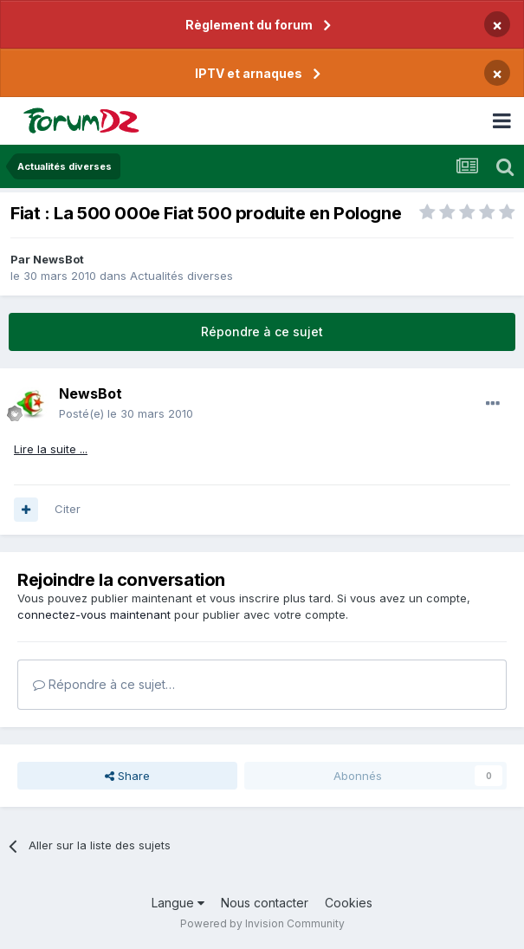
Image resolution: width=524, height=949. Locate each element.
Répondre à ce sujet (262, 331)
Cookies (348, 902)
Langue (178, 902)
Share (127, 776)
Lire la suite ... (50, 449)
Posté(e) (126, 413)
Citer (68, 509)
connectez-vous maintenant (94, 614)
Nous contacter (264, 902)
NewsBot (58, 259)
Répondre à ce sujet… (104, 684)
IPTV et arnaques (248, 73)
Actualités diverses (181, 276)
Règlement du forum (249, 24)
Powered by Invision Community (262, 923)
